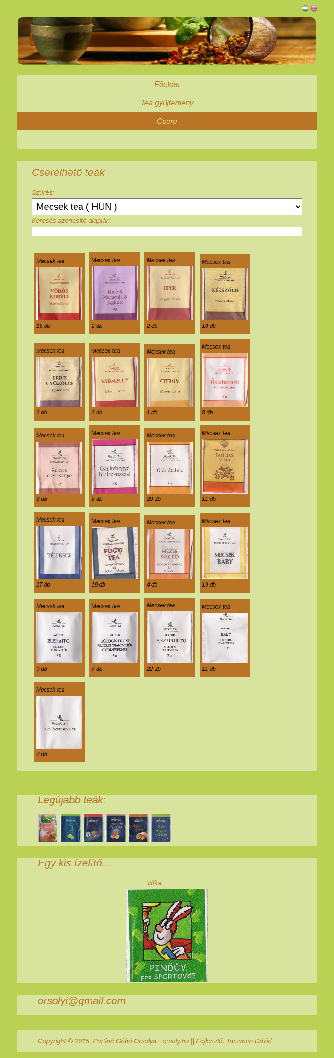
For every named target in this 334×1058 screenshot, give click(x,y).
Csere (167, 121)
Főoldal (167, 84)
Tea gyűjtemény (166, 103)
